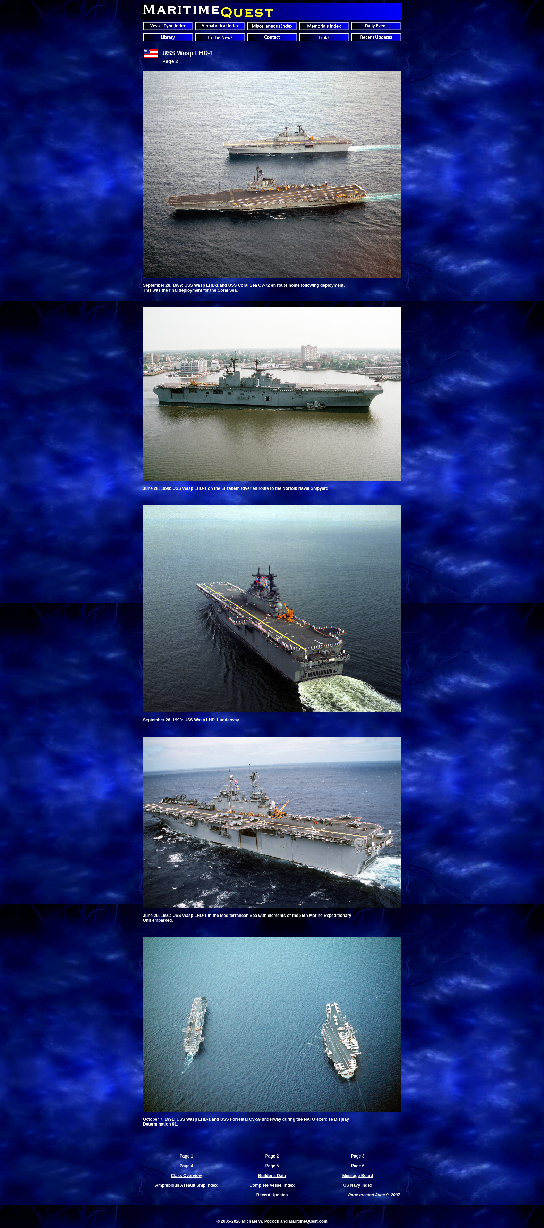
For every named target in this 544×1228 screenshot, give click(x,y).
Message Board (357, 1175)
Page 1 (186, 1156)
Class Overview (186, 1175)
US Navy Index (357, 1185)
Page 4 (186, 1165)
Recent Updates (272, 1195)
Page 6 (358, 1165)
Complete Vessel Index (272, 1185)
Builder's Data (272, 1175)
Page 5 (272, 1165)
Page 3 (358, 1156)
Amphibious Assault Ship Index (186, 1185)
